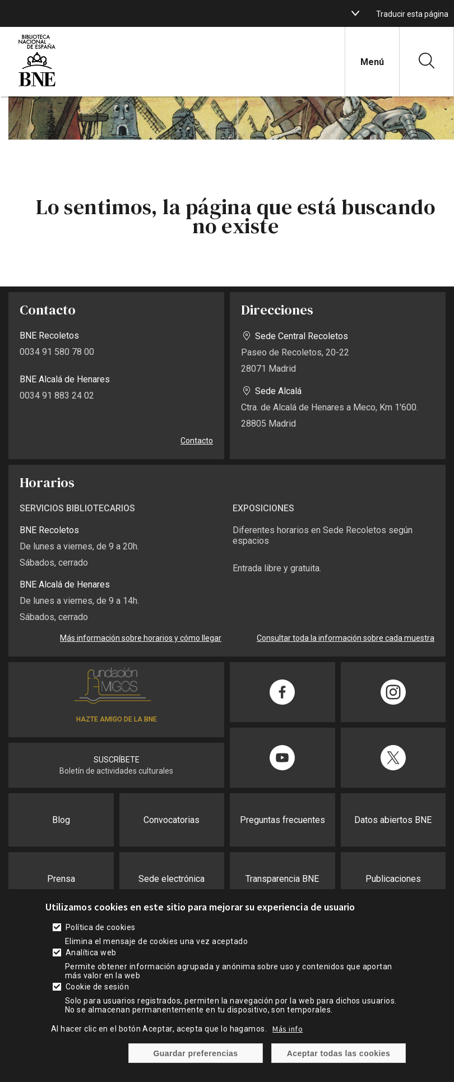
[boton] (355, 13)
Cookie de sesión (97, 999)
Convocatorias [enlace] (171, 820)
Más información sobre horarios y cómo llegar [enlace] (140, 638)
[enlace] (37, 85)
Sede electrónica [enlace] (171, 878)
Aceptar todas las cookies (339, 1065)
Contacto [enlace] (196, 440)
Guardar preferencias (195, 1065)
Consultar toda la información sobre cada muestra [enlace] (345, 638)
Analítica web (91, 964)
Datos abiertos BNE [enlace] (393, 820)
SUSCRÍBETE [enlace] (117, 759)
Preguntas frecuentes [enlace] (282, 820)
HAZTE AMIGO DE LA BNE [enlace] (116, 719)
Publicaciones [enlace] (393, 878)
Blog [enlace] (61, 820)
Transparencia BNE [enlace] (282, 878)
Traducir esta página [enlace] (412, 14)
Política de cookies (101, 939)
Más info (287, 1041)
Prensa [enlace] (61, 878)
